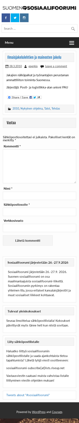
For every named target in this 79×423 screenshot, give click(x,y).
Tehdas (55, 108)
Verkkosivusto (13, 220)
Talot (47, 108)
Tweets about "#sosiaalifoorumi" (28, 395)
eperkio (33, 66)
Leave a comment (56, 66)
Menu (9, 42)
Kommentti (12, 146)
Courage (57, 412)
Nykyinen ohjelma (31, 108)
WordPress (39, 412)
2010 (16, 108)
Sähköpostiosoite (17, 204)
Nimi (8, 188)
